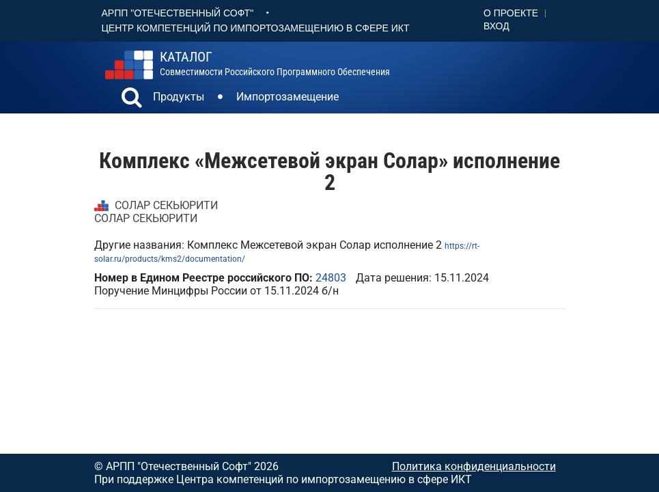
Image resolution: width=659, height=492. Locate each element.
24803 (331, 277)
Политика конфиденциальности (474, 466)
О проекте (510, 13)
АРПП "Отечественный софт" (178, 13)
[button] (132, 99)
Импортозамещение (287, 96)
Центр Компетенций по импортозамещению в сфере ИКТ (256, 28)
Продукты (178, 96)
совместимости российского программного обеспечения (275, 63)
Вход (496, 25)
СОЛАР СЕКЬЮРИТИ (166, 205)
